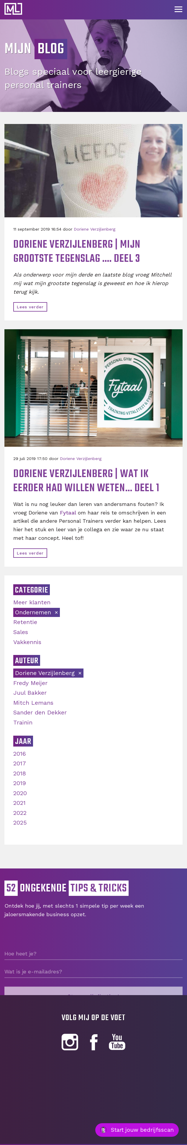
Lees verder (30, 307)
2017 (19, 763)
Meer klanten (31, 602)
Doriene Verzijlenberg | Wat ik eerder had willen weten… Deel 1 (86, 481)
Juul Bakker (30, 692)
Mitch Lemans (33, 702)
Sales (20, 632)
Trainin (22, 722)
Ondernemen (34, 612)
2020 (20, 793)
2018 (19, 773)
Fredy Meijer (30, 682)
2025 (20, 822)
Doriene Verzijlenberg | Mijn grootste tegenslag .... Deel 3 (76, 251)
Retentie (25, 622)
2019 (19, 783)
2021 (19, 802)
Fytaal (68, 512)
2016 (19, 753)
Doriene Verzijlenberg (94, 229)
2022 (20, 812)
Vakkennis (27, 642)
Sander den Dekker (40, 712)
